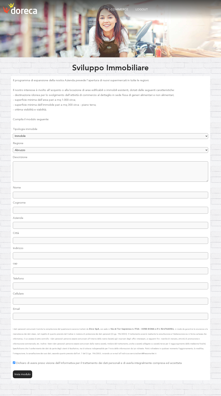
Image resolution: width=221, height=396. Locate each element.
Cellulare (18, 293)
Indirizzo (18, 248)
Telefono (18, 278)
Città (16, 233)
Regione (18, 143)
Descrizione (20, 157)
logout (141, 9)
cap (15, 263)
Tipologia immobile (25, 129)
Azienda (18, 218)
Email (16, 309)
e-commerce (118, 9)
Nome (17, 187)
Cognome (19, 202)
